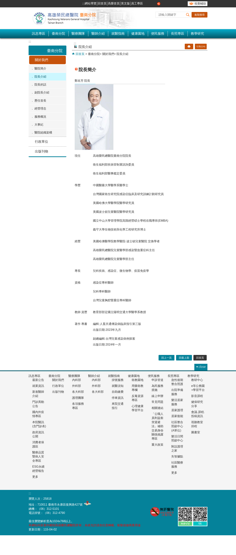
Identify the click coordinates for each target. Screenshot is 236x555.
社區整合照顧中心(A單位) (177, 426)
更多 (35, 476)
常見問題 (157, 401)
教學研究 (197, 33)
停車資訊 (118, 397)
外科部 (76, 385)
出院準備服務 (177, 392)
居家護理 (177, 410)
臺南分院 (58, 33)
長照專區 (177, 33)
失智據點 (177, 456)
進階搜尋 (199, 14)
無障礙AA (184, 498)
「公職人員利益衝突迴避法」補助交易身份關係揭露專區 (157, 426)
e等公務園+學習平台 (198, 387)
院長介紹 (40, 76)
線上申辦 (157, 396)
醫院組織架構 (43, 132)
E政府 (202, 498)
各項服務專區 (78, 405)
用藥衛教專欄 (137, 387)
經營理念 (40, 108)
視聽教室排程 (197, 424)
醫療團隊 (78, 33)
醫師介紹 (98, 33)
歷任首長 (40, 100)
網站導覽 (90, 3)
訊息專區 (38, 33)
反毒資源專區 (137, 398)
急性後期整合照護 (177, 382)
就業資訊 (38, 385)
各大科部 (78, 391)
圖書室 (195, 432)
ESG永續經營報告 (38, 468)
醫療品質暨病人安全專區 (38, 456)
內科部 (76, 379)
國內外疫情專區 (38, 414)
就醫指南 (118, 33)
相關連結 (157, 408)
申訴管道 (157, 379)
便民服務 (157, 33)
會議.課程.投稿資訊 (198, 414)
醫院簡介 (40, 68)
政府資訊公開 (38, 434)
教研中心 (197, 379)
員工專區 (137, 3)
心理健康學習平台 (137, 408)
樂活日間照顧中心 (177, 438)
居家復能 (177, 416)
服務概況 (40, 116)
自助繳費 (118, 391)
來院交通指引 (118, 405)
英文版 (125, 3)
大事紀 (38, 124)
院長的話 (40, 84)
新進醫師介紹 (38, 393)
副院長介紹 (41, 92)
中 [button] (150, 3)
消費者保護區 (38, 444)
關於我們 (41, 60)
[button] (188, 15)
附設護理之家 (177, 448)
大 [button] (154, 3)
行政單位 (41, 141)
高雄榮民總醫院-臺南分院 (66, 18)
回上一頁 (166, 357)
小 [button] (146, 3)
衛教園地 (137, 379)
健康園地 (138, 33)
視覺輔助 (200, 3)
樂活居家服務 (177, 402)
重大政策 (157, 444)
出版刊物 (41, 151)
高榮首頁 (114, 3)
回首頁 (102, 3)
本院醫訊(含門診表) (39, 424)
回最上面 (184, 357)
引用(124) (200, 46)
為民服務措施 (157, 387)
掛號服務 (118, 379)
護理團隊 (78, 397)
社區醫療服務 (177, 464)
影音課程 (197, 396)
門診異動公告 (38, 403)
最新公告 (38, 379)
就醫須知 (118, 385)
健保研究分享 (197, 403)
